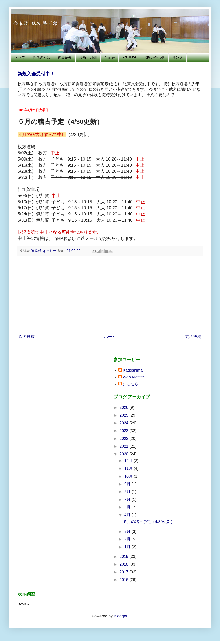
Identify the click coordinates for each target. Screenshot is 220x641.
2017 (124, 572)
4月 (128, 515)
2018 (124, 564)
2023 (124, 430)
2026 (124, 407)
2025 (124, 415)
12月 (129, 460)
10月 (129, 476)
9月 (128, 484)
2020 (124, 454)
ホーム (110, 337)
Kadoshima (133, 370)
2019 (124, 556)
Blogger (120, 616)
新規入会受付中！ (36, 73)
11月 (129, 468)
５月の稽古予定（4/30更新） (148, 522)
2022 (124, 438)
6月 (128, 507)
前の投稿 (193, 337)
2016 (124, 579)
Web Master (133, 377)
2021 (124, 446)
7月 (128, 499)
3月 (128, 531)
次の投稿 (27, 337)
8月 (128, 492)
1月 (128, 547)
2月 (128, 539)
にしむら (131, 384)
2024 (124, 423)
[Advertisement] (113, 295)
